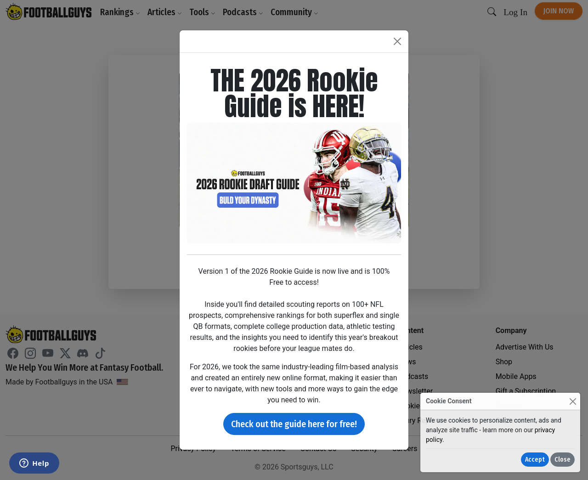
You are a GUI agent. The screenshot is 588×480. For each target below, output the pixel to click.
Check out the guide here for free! (294, 423)
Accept (535, 459)
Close (562, 459)
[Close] (572, 401)
